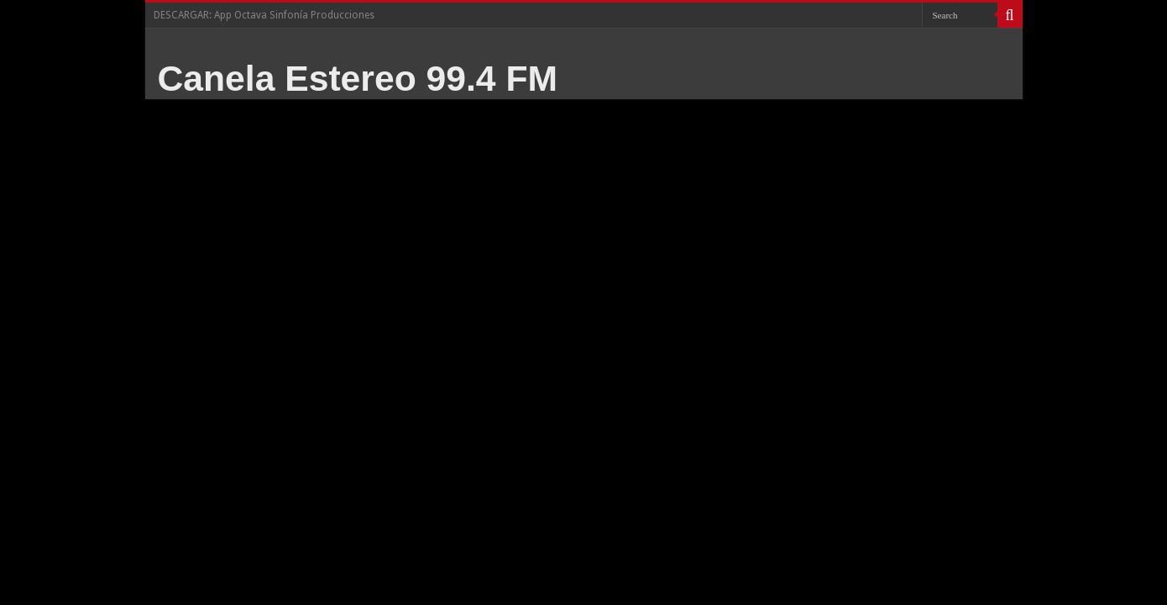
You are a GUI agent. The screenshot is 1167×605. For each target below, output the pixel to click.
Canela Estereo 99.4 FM (358, 78)
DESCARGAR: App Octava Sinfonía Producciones (264, 15)
